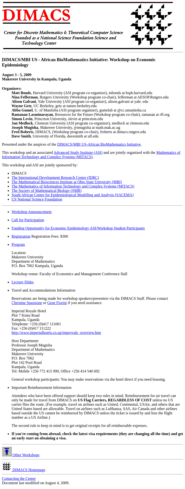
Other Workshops (21, 455)
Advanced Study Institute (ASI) (78, 152)
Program (18, 244)
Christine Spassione (27, 303)
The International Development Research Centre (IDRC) (55, 178)
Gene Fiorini (57, 303)
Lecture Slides (23, 282)
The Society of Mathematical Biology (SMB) (46, 191)
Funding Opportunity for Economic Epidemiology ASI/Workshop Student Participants (78, 228)
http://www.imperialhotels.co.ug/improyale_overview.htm (56, 333)
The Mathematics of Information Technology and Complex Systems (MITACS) (73, 186)
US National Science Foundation (37, 199)
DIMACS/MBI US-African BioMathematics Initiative (99, 144)
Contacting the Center (19, 478)
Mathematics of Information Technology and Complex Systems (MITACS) (91, 154)
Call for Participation (28, 220)
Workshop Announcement (32, 212)
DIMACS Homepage (23, 470)
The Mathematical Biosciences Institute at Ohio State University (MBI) (67, 182)
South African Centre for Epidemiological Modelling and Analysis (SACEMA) (73, 195)
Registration (21, 236)
